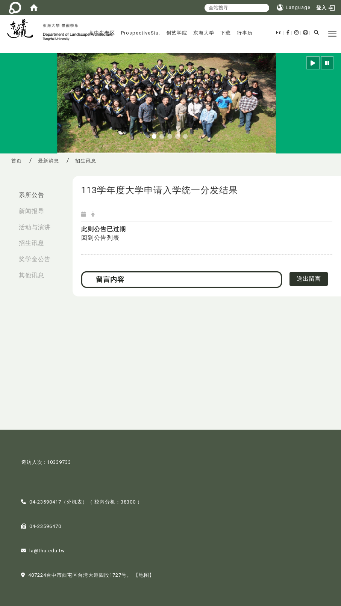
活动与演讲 (35, 227)
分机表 (74, 501)
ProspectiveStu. (140, 33)
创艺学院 (176, 33)
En (279, 32)
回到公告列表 (100, 237)
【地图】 (144, 574)
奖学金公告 (35, 259)
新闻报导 (31, 211)
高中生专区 (102, 33)
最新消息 (48, 161)
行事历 (245, 33)
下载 (225, 33)
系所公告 (31, 194)
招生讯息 (31, 243)
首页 (16, 161)
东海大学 (203, 33)
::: (8, 191)
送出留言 (309, 278)
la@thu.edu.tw (47, 550)
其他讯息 (31, 275)
